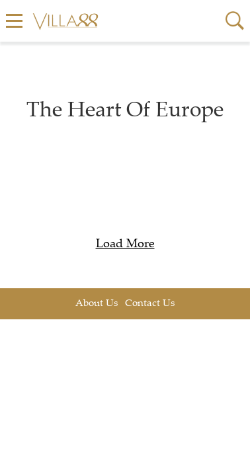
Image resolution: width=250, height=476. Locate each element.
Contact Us (150, 304)
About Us (96, 304)
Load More (125, 245)
